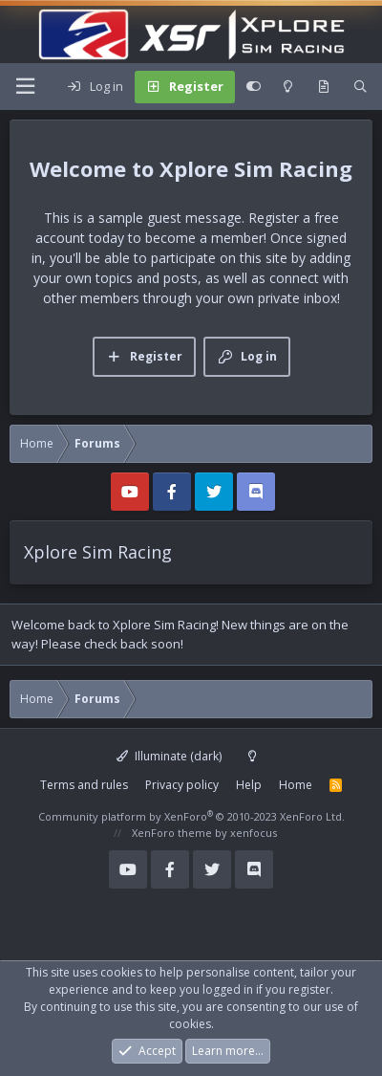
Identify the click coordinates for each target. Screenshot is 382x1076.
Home (295, 785)
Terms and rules (84, 785)
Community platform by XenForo (191, 816)
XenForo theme (172, 832)
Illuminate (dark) (169, 756)
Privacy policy (182, 785)
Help (249, 785)
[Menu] (25, 86)
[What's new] (323, 87)
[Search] (360, 87)
